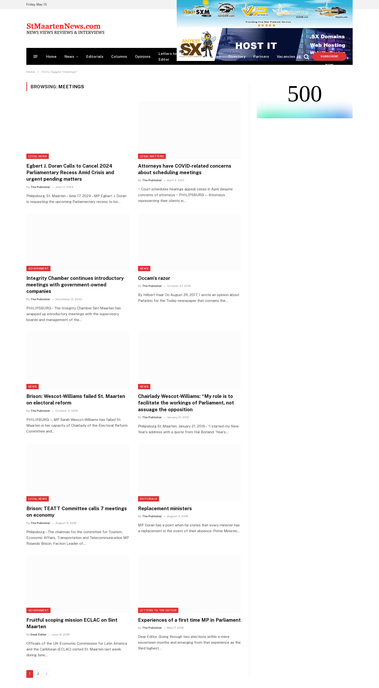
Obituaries (211, 56)
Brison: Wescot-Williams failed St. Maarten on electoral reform (75, 399)
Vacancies (286, 56)
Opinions (143, 56)
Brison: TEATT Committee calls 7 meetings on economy (76, 512)
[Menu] (36, 56)
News (69, 56)
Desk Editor (38, 634)
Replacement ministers (165, 508)
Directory (237, 56)
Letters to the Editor (171, 56)
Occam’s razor (154, 278)
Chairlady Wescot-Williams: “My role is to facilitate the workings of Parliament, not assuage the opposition (186, 402)
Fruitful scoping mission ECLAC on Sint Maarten (71, 623)
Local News (37, 156)
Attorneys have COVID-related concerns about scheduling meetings (184, 169)
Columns (119, 56)
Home (51, 56)
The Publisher (40, 187)
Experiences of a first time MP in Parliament (189, 620)
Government (38, 268)
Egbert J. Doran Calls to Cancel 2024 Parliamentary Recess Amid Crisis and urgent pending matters (70, 172)
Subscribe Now (329, 58)
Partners (261, 56)
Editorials (95, 56)
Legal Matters (152, 156)
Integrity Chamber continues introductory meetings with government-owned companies (75, 284)
